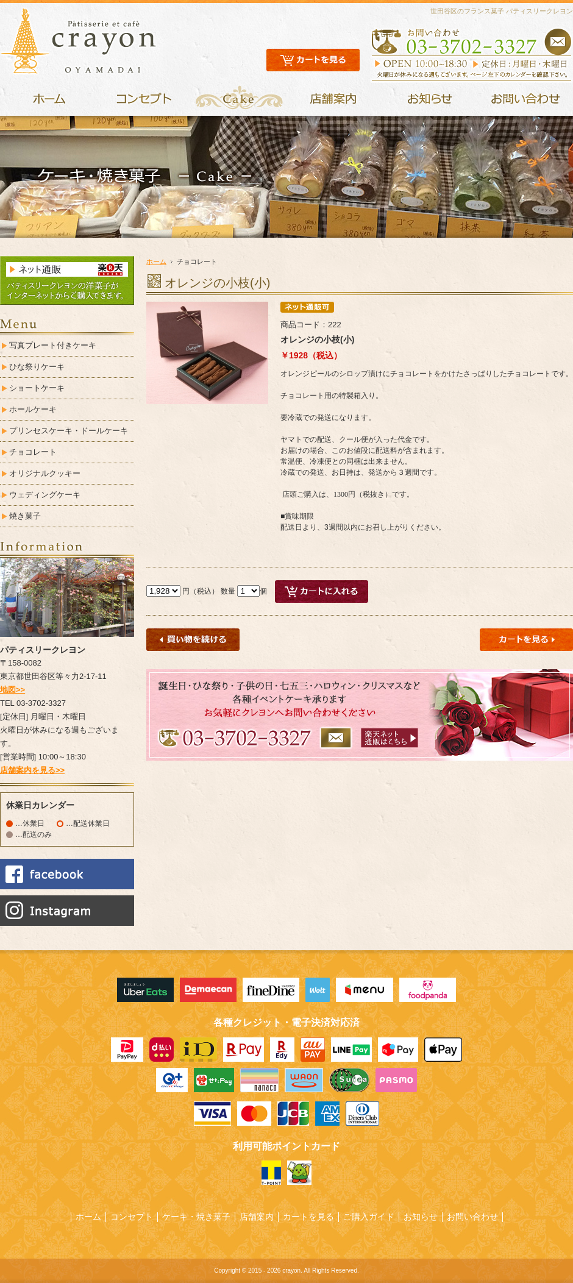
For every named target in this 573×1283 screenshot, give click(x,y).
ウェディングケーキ (44, 494)
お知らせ (421, 1216)
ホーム (156, 261)
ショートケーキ (37, 388)
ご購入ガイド (368, 1216)
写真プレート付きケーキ (52, 345)
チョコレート (33, 452)
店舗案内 (257, 1216)
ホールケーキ (33, 409)
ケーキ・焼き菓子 (196, 1216)
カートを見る (308, 1216)
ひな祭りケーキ (37, 366)
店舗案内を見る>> (32, 770)
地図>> (12, 689)
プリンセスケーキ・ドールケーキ (68, 430)
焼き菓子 (25, 516)
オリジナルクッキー (44, 473)
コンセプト (131, 1216)
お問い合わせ (472, 1216)
